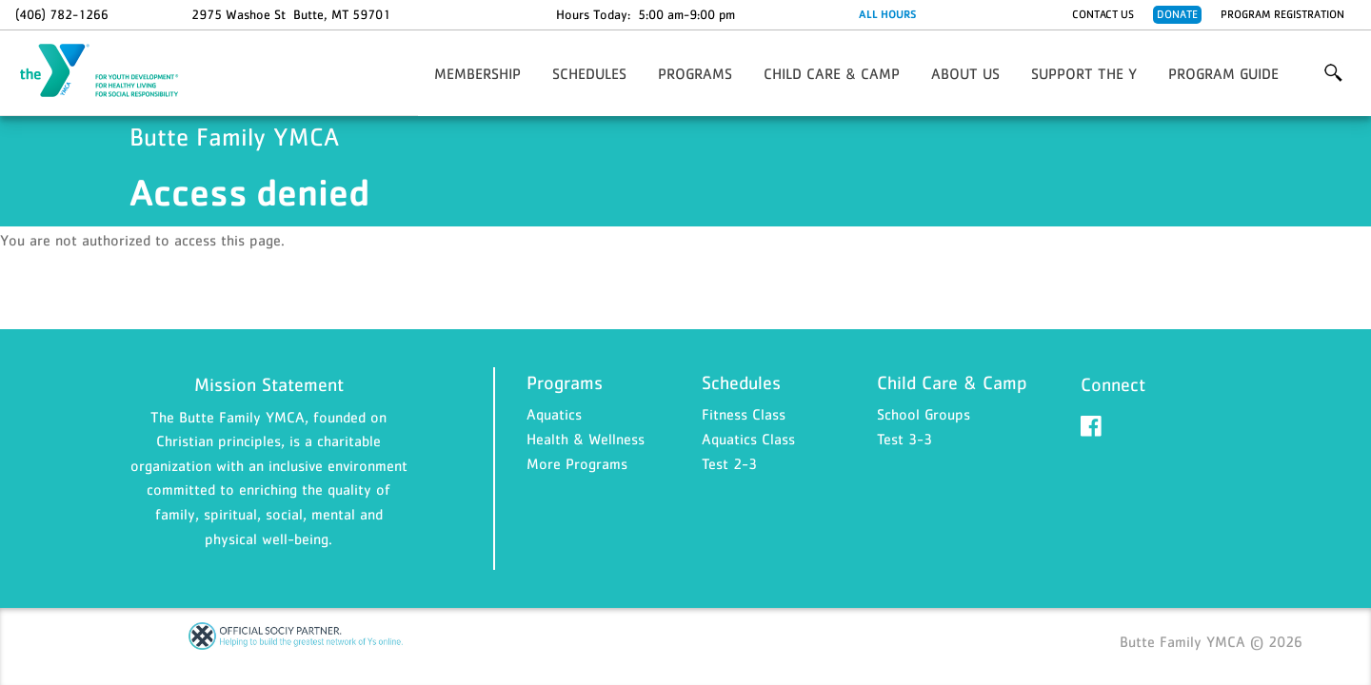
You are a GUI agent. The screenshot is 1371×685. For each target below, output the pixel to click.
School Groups (923, 413)
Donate (1177, 14)
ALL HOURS (887, 14)
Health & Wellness (586, 438)
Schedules (589, 73)
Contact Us (1103, 14)
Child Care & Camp (832, 73)
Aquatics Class (748, 438)
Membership (477, 73)
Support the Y (1084, 73)
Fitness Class (743, 413)
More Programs (577, 463)
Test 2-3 (729, 463)
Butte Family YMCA (110, 71)
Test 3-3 (904, 438)
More (1333, 73)
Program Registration (1282, 14)
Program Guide (1223, 73)
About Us (965, 73)
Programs (695, 73)
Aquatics (554, 413)
